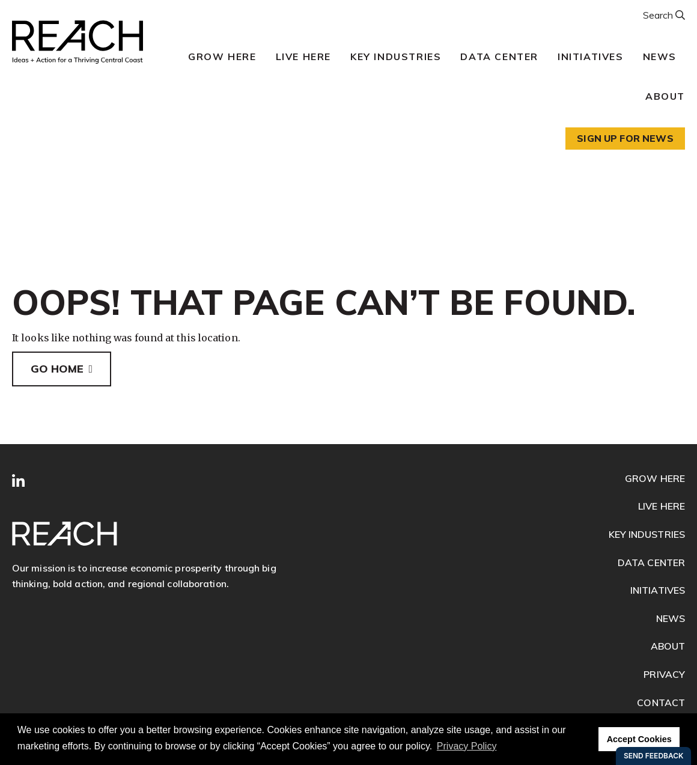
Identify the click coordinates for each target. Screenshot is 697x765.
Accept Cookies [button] (639, 739)
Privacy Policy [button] (467, 746)
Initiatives (591, 56)
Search (659, 15)
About (665, 96)
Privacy (664, 674)
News (660, 56)
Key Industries (395, 56)
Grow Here (222, 56)
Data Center (499, 56)
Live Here (303, 56)
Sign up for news (625, 138)
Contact (661, 702)
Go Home (57, 368)
